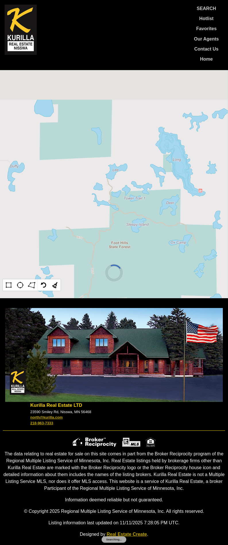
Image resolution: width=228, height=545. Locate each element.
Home (206, 59)
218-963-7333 (41, 423)
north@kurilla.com (46, 417)
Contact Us (206, 49)
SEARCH (206, 8)
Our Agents (206, 38)
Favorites (206, 28)
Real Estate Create (127, 534)
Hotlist (206, 18)
